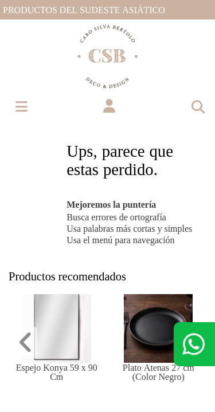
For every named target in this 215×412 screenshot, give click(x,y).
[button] (109, 106)
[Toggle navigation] (198, 106)
